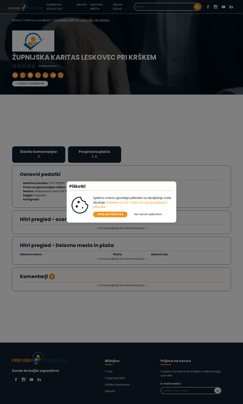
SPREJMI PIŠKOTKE (110, 214)
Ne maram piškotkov (148, 214)
